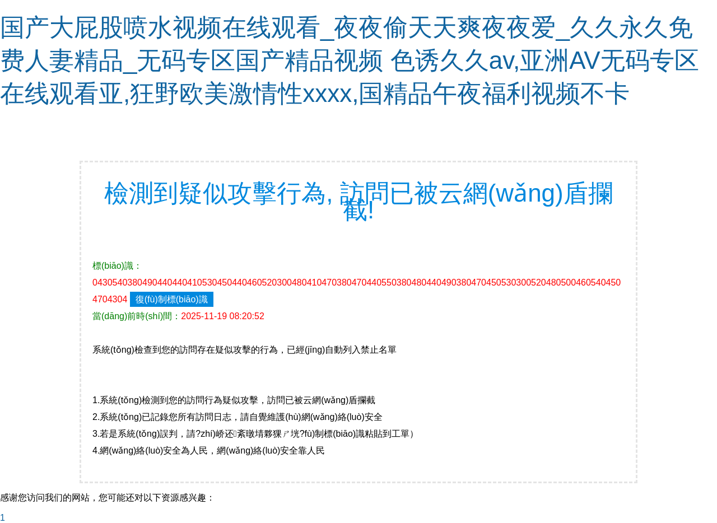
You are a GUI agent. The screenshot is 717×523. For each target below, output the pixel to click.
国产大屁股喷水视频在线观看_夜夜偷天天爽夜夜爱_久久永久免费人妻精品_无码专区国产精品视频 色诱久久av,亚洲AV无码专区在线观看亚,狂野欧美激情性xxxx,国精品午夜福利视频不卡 (349, 60)
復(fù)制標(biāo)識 (172, 299)
